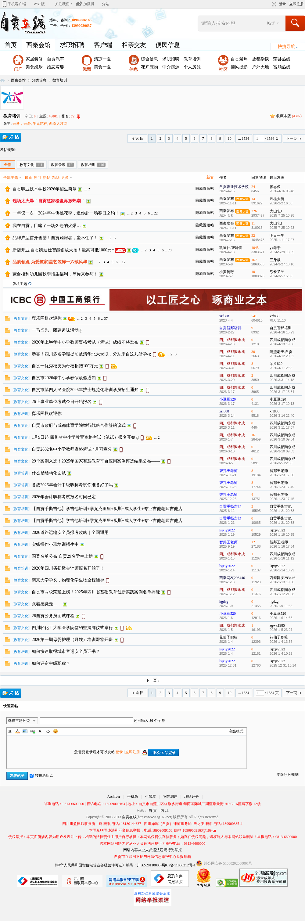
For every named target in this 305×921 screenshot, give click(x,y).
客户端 (103, 44)
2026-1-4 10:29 (281, 653)
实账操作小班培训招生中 (55, 544)
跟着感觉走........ (47, 604)
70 (169, 250)
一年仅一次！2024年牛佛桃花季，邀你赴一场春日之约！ (66, 213)
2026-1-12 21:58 (282, 594)
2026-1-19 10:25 (282, 534)
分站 (105, 4)
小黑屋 (150, 796)
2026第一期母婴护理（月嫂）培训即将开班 (72, 639)
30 (253, 352)
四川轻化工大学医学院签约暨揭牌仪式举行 (72, 627)
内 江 (164, 810)
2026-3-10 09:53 (282, 451)
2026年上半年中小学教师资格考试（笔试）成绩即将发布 (85, 342)
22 (156, 213)
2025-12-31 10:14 (283, 665)
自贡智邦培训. (230, 328)
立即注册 (296, 4)
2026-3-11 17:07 (282, 427)
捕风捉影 (239, 67)
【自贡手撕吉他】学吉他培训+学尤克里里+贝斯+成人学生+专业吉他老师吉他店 (107, 508)
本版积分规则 (288, 774)
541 (254, 316)
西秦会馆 (38, 44)
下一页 (291, 138)
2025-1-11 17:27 (282, 240)
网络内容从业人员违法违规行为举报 (152, 850)
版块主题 (20, 284)
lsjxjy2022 (227, 530)
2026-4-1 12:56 (281, 368)
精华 (55, 177)
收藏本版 (289, 116)
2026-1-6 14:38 (281, 618)
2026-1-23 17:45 (282, 499)
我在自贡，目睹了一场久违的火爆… (47, 225)
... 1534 (243, 138)
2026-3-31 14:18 (282, 380)
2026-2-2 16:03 (281, 203)
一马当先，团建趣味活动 (55, 330)
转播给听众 (41, 775)
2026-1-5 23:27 (281, 629)
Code (48, 731)
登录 (282, 4)
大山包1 (276, 211)
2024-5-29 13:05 (282, 252)
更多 (65, 177)
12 (124, 262)
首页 (11, 44)
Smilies (55, 731)
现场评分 (191, 796)
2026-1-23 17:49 (282, 487)
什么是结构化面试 (49, 473)
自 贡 (153, 810)
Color (17, 731)
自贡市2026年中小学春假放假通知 (64, 378)
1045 (255, 248)
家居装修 (34, 59)
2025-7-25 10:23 (282, 227)
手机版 (132, 796)
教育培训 (192, 59)
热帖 (46, 177)
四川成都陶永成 (232, 340)
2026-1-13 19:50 (282, 582)
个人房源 (192, 67)
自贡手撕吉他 (230, 506)
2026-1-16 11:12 (282, 558)
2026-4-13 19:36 (282, 344)
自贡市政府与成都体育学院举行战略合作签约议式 (79, 425)
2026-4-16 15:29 (282, 332)
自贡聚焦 (239, 59)
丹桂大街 (277, 199)
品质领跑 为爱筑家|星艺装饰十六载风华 (50, 262)
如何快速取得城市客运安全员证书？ (66, 651)
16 (253, 435)
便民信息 (168, 44)
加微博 (88, 4)
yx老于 (275, 248)
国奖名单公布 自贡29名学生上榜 (62, 556)
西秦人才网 (58, 123)
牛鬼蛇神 (40, 123)
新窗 (210, 177)
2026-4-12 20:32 (282, 356)
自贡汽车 (55, 59)
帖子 (271, 23)
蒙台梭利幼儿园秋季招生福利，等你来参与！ (55, 274)
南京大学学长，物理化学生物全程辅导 (68, 580)
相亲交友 (134, 44)
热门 (37, 177)
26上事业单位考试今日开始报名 (62, 401)
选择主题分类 (19, 720)
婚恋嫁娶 (55, 67)
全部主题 (10, 177)
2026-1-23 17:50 (282, 475)
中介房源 (170, 67)
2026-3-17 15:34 (282, 392)
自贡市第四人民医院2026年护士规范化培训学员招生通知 (85, 389)
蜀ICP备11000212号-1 (178, 865)
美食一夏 (102, 67)
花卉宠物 (149, 67)
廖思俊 (275, 187)
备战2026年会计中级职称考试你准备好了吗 (72, 485)
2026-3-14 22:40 (282, 415)
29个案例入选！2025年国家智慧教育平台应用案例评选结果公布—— (96, 461)
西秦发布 (226, 198)
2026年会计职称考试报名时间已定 (64, 497)
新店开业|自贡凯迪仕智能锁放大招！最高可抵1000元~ (63, 250)
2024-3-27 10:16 (282, 264)
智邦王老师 (228, 471)
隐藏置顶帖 (205, 188)
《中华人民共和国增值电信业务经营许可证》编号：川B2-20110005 (107, 865)
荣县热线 (281, 59)
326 (254, 211)
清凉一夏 (102, 59)
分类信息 (39, 80)
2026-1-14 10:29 (282, 570)
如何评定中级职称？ (51, 663)
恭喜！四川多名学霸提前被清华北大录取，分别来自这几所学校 (91, 354)
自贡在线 (2, 80)
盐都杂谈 (260, 59)
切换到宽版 (273, 4)
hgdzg (223, 601)
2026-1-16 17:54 (282, 546)
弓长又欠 (277, 272)
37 (106, 318)
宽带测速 (170, 796)
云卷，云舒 (22, 123)
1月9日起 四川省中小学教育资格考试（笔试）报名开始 (83, 437)
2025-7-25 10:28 (282, 215)
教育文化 (32, 165)
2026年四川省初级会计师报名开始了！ (68, 568)
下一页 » (153, 680)
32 (253, 235)
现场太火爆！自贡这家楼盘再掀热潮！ (49, 201)
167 (254, 260)
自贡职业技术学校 (234, 187)
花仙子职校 (228, 637)
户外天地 (260, 67)
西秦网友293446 (232, 578)
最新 (28, 177)
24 (253, 187)
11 (253, 223)
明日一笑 (277, 235)
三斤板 (275, 260)
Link (33, 731)
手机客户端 (17, 4)
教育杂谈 (62, 165)
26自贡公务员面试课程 (53, 615)
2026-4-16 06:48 (282, 191)
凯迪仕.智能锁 (230, 248)
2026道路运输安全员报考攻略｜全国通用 (70, 532)
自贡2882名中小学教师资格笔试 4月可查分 (72, 449)
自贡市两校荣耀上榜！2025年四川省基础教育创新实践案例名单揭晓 (96, 592)
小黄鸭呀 (226, 272)
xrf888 (224, 316)
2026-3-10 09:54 (282, 439)
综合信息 (149, 59)
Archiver (113, 796)
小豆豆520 (227, 399)
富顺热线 (281, 67)
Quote (40, 731)
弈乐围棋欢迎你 (47, 318)
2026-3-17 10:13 (282, 403)
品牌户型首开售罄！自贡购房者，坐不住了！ (55, 238)
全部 (7, 165)
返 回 (139, 138)
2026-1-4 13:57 (281, 641)
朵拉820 (276, 364)
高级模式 (236, 731)
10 (229, 138)
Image (25, 731)
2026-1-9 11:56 (281, 606)
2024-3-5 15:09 (281, 276)
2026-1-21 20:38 (282, 511)
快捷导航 (286, 46)
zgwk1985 (277, 625)
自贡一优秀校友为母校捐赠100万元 (65, 366)
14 (253, 199)
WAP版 (39, 4)
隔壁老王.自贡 (281, 352)
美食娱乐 (34, 67)
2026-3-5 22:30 (281, 463)
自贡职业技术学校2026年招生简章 (45, 189)
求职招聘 (72, 44)
